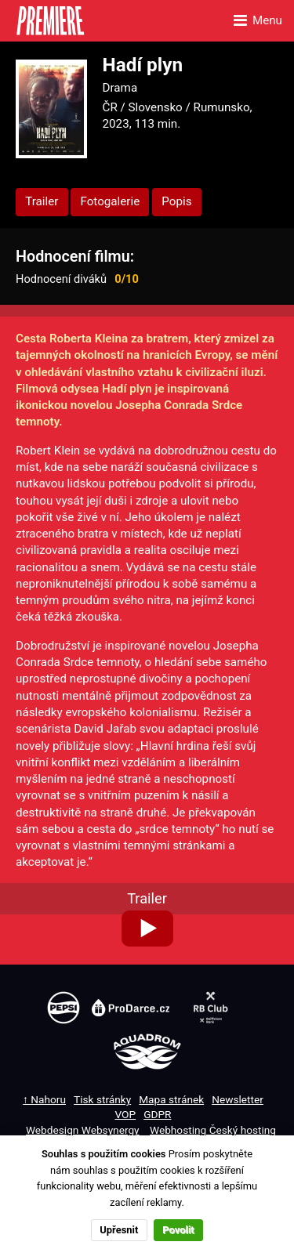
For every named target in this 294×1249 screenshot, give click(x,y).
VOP (125, 1114)
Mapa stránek (171, 1099)
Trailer (41, 201)
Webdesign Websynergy (83, 1130)
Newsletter (237, 1099)
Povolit (178, 1230)
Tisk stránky (102, 1099)
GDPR (157, 1114)
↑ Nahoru (44, 1099)
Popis (176, 201)
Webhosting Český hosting (213, 1130)
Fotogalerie (110, 201)
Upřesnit (119, 1230)
